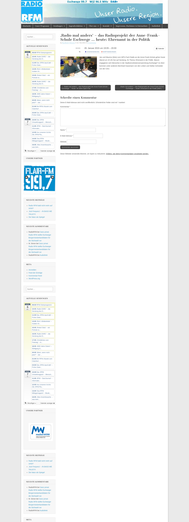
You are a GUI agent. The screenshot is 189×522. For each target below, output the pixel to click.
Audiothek (156, 26)
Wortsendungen (108, 52)
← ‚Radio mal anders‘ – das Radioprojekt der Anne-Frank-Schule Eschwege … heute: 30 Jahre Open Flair (85, 88)
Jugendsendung (92, 52)
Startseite (27, 26)
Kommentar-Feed (35, 276)
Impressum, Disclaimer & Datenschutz (131, 26)
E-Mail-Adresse (66, 136)
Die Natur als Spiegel (37, 217)
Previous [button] (27, 177)
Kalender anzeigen (47, 151)
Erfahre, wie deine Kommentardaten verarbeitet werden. (127, 154)
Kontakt (106, 26)
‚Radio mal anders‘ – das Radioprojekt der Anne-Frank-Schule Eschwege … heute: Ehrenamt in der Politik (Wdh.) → (142, 88)
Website (63, 142)
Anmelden (32, 270)
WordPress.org (34, 279)
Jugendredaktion (76, 26)
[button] (30, 151)
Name (63, 130)
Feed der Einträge (35, 273)
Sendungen (58, 26)
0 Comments (91, 43)
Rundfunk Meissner (68, 43)
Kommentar (65, 107)
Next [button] (52, 177)
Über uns (93, 26)
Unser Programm (42, 26)
